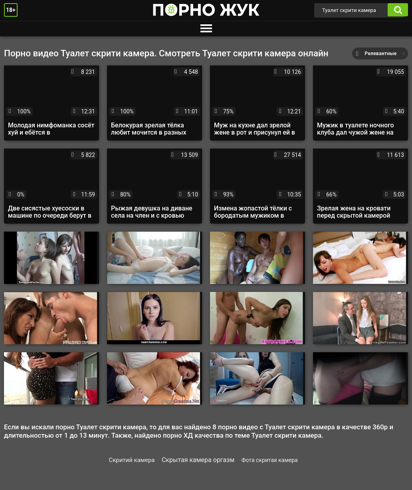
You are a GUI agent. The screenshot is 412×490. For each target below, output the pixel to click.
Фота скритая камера (270, 460)
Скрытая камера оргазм (198, 460)
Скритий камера (131, 460)
